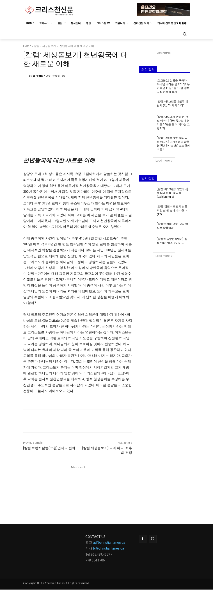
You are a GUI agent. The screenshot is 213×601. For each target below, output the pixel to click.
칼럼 (36, 46)
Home (27, 46)
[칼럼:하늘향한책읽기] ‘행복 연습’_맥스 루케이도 (172, 240)
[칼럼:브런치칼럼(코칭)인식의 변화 (49, 448)
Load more (164, 160)
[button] (184, 34)
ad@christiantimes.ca (109, 543)
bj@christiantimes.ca (108, 548)
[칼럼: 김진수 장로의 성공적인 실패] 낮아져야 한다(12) (172, 209)
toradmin (39, 75)
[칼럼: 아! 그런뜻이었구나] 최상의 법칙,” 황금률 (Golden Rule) (172, 192)
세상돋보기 (49, 46)
